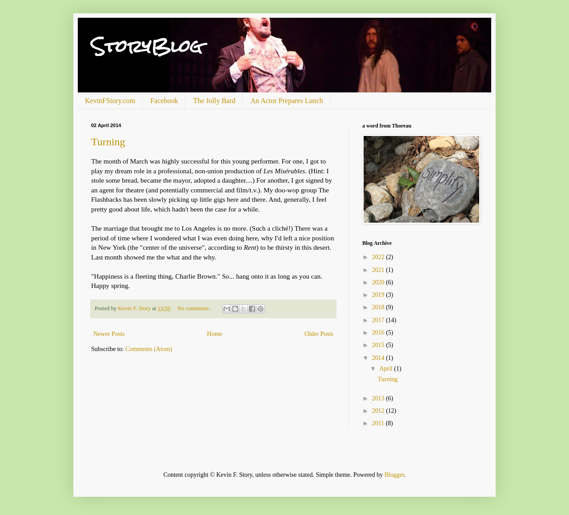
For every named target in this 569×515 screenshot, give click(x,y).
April (386, 368)
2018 (379, 307)
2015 (379, 345)
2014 (379, 358)
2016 (379, 332)
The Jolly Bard (214, 100)
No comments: (194, 308)
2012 (379, 410)
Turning (108, 142)
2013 (379, 398)
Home (214, 334)
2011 (379, 423)
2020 (379, 282)
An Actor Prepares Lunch (286, 100)
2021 (379, 270)
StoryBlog (146, 46)
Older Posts (319, 334)
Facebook (164, 100)
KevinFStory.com (110, 100)
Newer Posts (108, 334)
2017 (379, 320)
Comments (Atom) (148, 349)
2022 (379, 257)
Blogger (394, 474)
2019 (379, 294)
